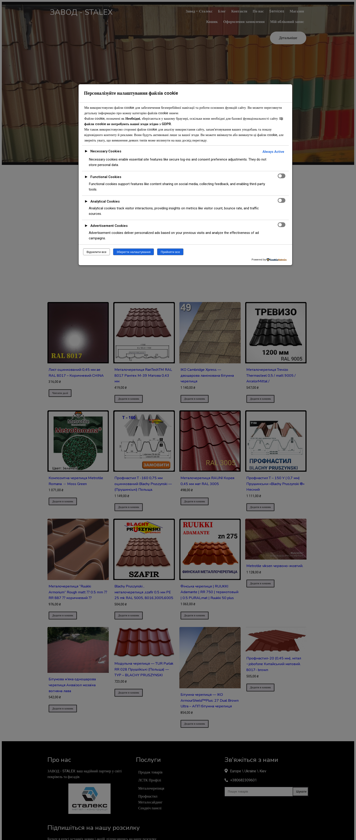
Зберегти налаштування (133, 252)
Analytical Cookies (105, 201)
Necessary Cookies (105, 151)
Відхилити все (96, 252)
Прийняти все (170, 252)
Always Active (273, 151)
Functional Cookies (105, 176)
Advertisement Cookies (109, 225)
